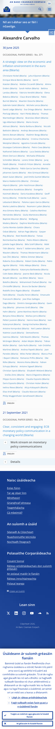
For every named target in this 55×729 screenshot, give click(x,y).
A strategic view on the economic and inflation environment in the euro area (27, 66)
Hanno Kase (32, 320)
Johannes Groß (23, 307)
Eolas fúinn (13, 488)
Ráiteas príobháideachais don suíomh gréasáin (29, 567)
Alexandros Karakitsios (13, 189)
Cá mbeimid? (14, 512)
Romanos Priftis (27, 358)
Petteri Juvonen (10, 320)
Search (40, 9)
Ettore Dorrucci (10, 155)
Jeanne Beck (28, 273)
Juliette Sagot (9, 244)
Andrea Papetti (28, 349)
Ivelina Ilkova (9, 387)
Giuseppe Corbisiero (12, 147)
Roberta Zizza (9, 261)
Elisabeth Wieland (35, 370)
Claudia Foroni (24, 294)
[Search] (26, 9)
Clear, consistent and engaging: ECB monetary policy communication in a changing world (26, 431)
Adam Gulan (8, 177)
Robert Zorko (31, 261)
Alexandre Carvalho (12, 139)
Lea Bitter (23, 278)
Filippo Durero (9, 379)
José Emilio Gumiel (33, 177)
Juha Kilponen (35, 75)
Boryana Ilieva (9, 316)
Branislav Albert (32, 118)
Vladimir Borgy (33, 134)
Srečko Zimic (11, 374)
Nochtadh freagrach (19, 542)
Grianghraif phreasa (19, 502)
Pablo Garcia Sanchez (30, 168)
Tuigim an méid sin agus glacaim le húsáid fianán (30, 715)
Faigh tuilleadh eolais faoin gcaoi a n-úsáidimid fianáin (29, 704)
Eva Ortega (29, 109)
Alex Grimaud (34, 172)
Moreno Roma (23, 362)
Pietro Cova (37, 147)
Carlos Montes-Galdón (13, 227)
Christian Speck (10, 370)
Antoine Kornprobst (12, 328)
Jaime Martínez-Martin (28, 311)
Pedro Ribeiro (33, 240)
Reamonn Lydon (34, 206)
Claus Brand (25, 96)
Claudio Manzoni (30, 391)
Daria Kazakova (28, 193)
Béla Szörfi (30, 244)
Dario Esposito (9, 383)
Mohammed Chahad (29, 282)
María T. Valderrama (26, 248)
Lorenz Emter (28, 160)
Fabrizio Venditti (27, 92)
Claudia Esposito (34, 379)
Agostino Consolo (29, 143)
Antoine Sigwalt (27, 366)
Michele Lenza (33, 105)
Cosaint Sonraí (15, 561)
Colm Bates (8, 273)
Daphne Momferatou (29, 223)
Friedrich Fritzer (25, 164)
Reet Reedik (21, 235)
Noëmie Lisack (9, 332)
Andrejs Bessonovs (30, 130)
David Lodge (8, 109)
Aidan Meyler (28, 341)
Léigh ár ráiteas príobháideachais (29, 697)
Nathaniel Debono (11, 151)
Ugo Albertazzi (9, 122)
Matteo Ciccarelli (27, 84)
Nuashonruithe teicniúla (21, 537)
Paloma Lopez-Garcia (32, 202)
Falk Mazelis (26, 337)
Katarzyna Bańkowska (30, 269)
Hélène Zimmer (28, 257)
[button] (49, 3)
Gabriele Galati (10, 105)
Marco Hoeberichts (12, 181)
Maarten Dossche (27, 101)
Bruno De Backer (30, 286)
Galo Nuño (24, 345)
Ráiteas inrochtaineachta (21, 578)
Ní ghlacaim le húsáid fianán (30, 723)
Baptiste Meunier (11, 219)
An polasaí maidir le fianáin (23, 573)
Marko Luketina (10, 206)
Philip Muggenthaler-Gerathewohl (19, 396)
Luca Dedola (35, 151)
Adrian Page (23, 231)
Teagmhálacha (15, 507)
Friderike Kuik (24, 198)
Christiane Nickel (11, 75)
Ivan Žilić (7, 257)
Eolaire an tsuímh (17, 591)
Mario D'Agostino (34, 374)
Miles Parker (26, 353)
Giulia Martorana (31, 214)
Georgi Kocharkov (31, 324)
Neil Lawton (36, 328)
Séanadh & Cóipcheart (20, 532)
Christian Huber (33, 383)
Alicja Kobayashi (32, 387)
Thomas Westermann (30, 252)
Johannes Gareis (10, 172)
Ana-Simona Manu (11, 210)
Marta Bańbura (27, 126)
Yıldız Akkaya (25, 265)
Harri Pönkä (25, 113)
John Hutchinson (27, 185)
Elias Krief (7, 391)
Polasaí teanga (15, 583)
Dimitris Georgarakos (27, 303)
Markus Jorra (32, 316)
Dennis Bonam (10, 134)
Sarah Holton (25, 88)
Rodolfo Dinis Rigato (12, 290)
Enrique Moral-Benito (13, 80)
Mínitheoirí (13, 498)
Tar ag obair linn (16, 493)
